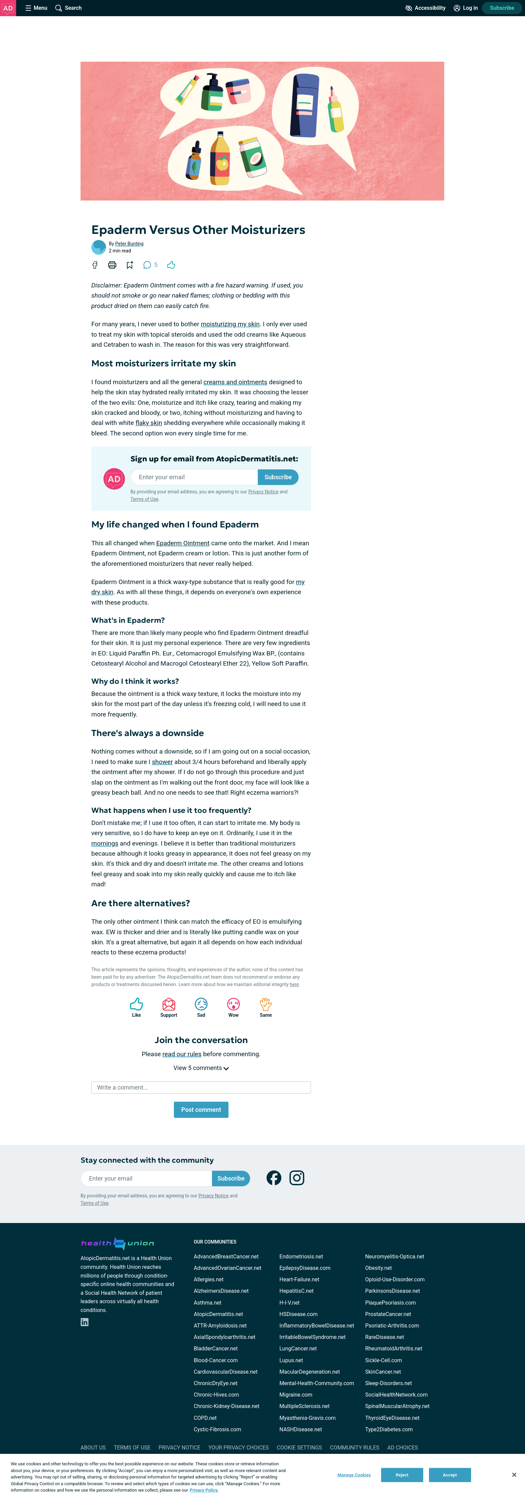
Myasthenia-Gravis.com (307, 1418)
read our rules (182, 1054)
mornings (104, 843)
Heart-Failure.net (299, 1279)
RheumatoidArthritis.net (394, 1348)
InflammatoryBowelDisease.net (316, 1325)
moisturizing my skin (230, 324)
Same (262, 1007)
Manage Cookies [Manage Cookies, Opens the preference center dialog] (354, 1474)
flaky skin (148, 423)
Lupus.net (291, 1360)
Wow (230, 1007)
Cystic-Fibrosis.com (217, 1429)
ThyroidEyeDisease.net (392, 1418)
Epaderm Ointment (183, 543)
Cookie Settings (299, 1447)
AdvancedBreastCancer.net (226, 1256)
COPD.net (205, 1418)
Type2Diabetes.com (389, 1429)
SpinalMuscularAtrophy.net (397, 1406)
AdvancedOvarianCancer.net (227, 1268)
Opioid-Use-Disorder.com (395, 1279)
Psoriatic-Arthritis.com (392, 1325)
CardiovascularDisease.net (225, 1372)
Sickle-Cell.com (383, 1360)
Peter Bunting (129, 243)
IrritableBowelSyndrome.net (312, 1337)
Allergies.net (208, 1279)
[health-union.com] (118, 1242)
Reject (402, 1474)
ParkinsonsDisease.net (392, 1291)
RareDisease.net (384, 1337)
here (294, 984)
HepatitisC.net (296, 1291)
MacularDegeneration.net (309, 1372)
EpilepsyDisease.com (304, 1268)
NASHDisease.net (300, 1429)
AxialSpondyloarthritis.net (224, 1337)
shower (162, 762)
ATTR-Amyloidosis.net (220, 1325)
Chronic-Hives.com (216, 1395)
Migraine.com (295, 1395)
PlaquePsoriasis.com (390, 1303)
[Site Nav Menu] (36, 8)
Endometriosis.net (301, 1256)
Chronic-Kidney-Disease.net (226, 1406)
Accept (450, 1474)
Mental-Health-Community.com (316, 1383)
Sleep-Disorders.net (388, 1383)
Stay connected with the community (147, 1160)
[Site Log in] (465, 8)
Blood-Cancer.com (216, 1360)
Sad (198, 1007)
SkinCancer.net (383, 1372)
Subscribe (502, 8)
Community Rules (354, 1447)
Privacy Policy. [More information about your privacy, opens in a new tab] (204, 1490)
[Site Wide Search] (68, 8)
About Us (93, 1447)
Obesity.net (378, 1268)
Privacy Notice (263, 491)
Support (166, 1007)
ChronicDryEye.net (216, 1383)
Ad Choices (403, 1447)
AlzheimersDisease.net (221, 1291)
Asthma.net (207, 1303)
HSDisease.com (298, 1314)
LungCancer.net (298, 1348)
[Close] (514, 1474)
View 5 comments (201, 1067)
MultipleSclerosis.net (304, 1406)
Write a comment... (122, 1087)
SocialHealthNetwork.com (396, 1395)
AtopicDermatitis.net (218, 1314)
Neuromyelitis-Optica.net (395, 1256)
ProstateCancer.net (388, 1314)
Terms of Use (144, 499)
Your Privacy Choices (238, 1447)
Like (133, 1007)
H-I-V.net (289, 1303)
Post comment (201, 1109)
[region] (262, 1475)
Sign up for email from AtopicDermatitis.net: (214, 459)
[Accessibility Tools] (425, 8)
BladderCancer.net (216, 1348)
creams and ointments (235, 382)
